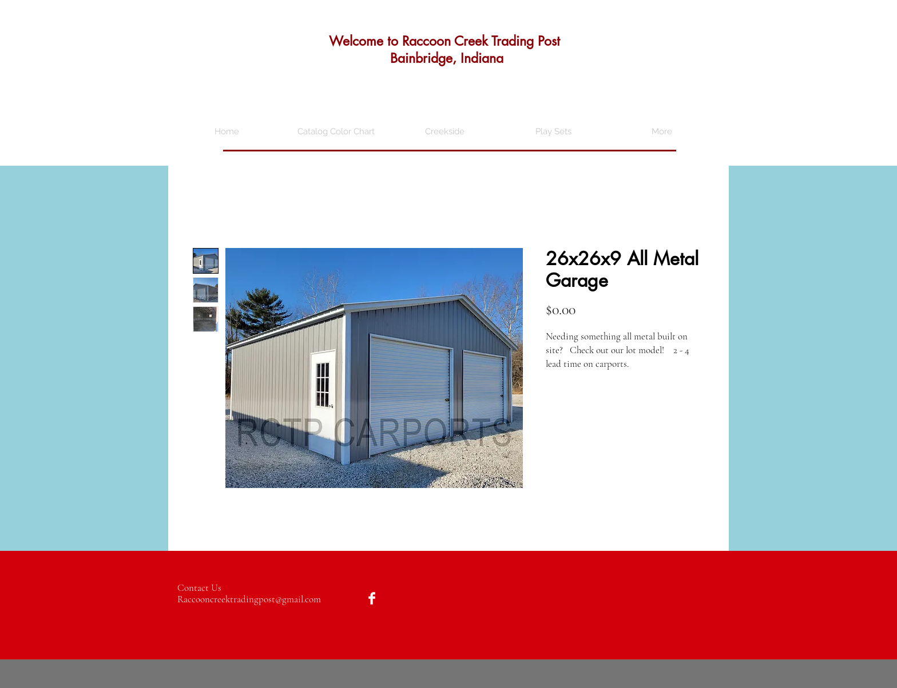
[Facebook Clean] (372, 598)
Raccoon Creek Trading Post (481, 41)
